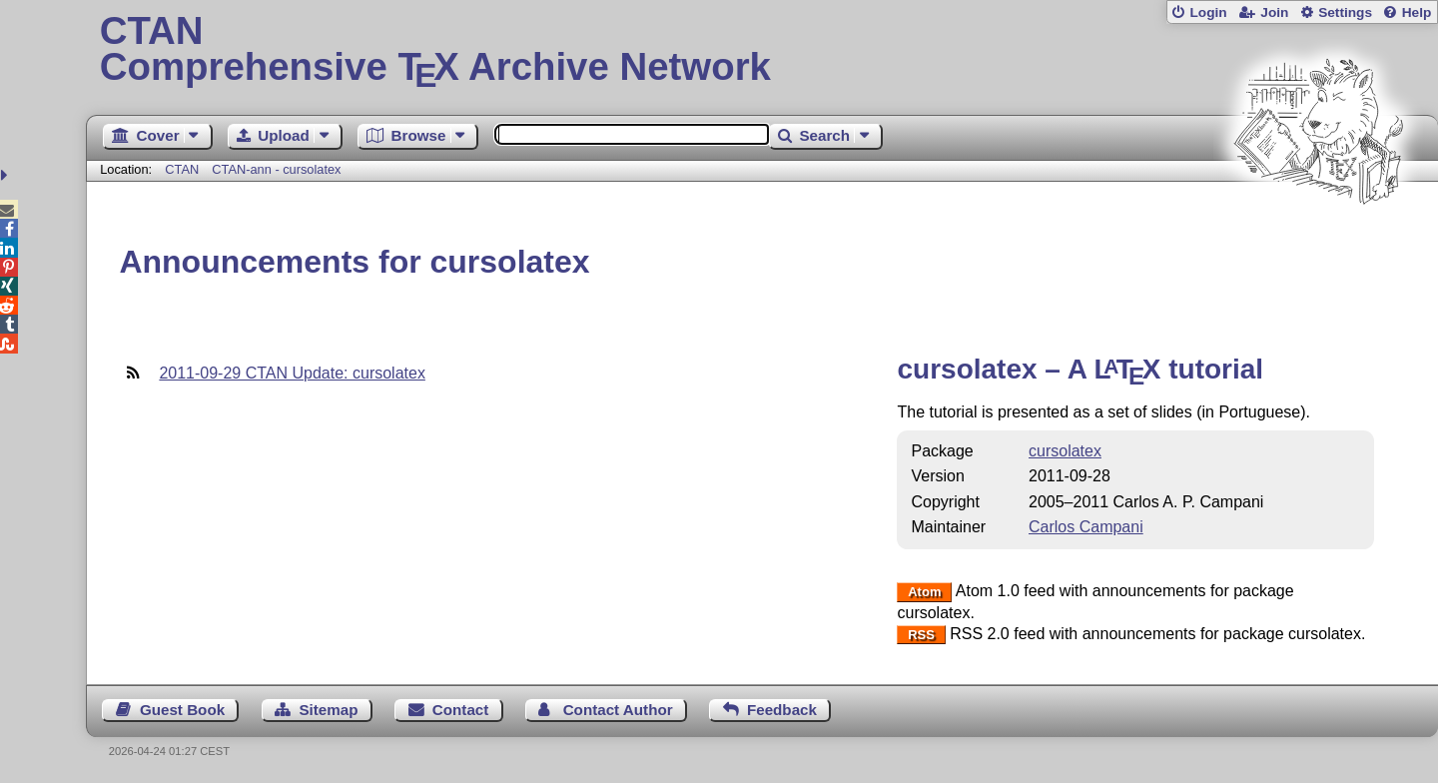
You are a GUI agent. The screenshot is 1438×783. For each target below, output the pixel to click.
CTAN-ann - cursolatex (276, 169)
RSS (921, 634)
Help (1417, 12)
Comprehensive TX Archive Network (762, 50)
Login (1207, 12)
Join (1274, 12)
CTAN (182, 169)
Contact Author (618, 709)
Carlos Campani (1086, 526)
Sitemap (328, 709)
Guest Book (182, 709)
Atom (924, 591)
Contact (460, 709)
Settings (1345, 12)
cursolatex (1065, 450)
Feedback (782, 709)
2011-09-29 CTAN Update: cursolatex (292, 373)
